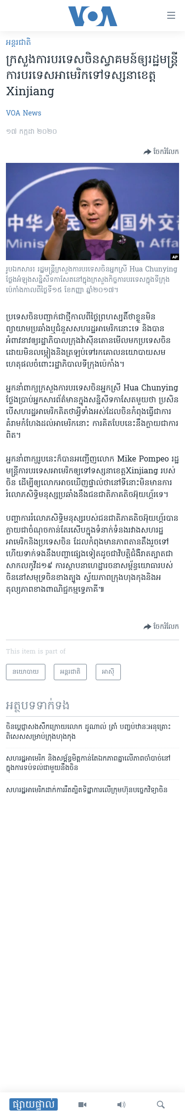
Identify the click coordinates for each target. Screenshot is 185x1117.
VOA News (23, 114)
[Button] (161, 152)
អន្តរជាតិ (18, 43)
